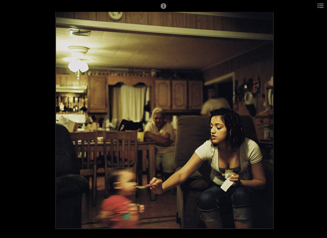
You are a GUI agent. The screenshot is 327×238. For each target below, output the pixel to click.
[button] (163, 9)
